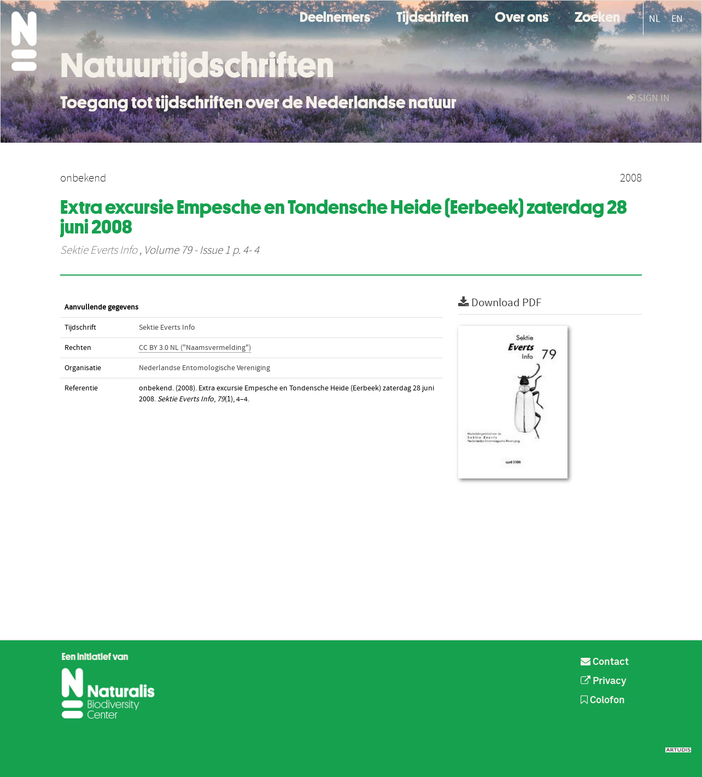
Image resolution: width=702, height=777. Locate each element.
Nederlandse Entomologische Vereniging (204, 368)
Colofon (603, 700)
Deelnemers (335, 16)
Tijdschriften (432, 16)
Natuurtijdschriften (197, 65)
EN (677, 19)
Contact (605, 662)
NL (654, 19)
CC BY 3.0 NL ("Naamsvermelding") (195, 347)
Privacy (604, 681)
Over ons (521, 16)
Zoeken (597, 16)
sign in (648, 98)
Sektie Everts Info (98, 250)
